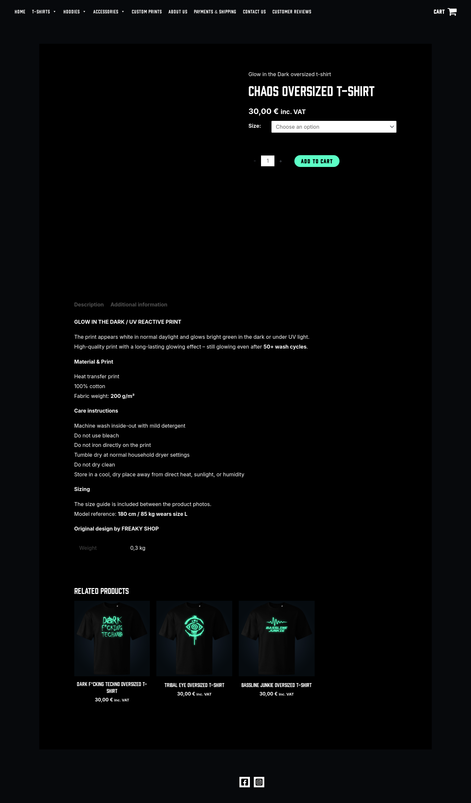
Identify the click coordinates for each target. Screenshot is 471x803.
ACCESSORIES (109, 11)
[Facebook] (244, 782)
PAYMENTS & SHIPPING (215, 11)
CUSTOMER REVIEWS (291, 11)
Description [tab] (89, 304)
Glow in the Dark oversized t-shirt (289, 74)
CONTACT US (254, 11)
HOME (20, 11)
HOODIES (75, 11)
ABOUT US (177, 11)
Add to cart (317, 161)
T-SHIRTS (44, 11)
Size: (254, 126)
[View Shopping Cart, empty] (445, 11)
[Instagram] (259, 782)
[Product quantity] (267, 161)
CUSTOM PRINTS (147, 11)
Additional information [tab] (139, 304)
